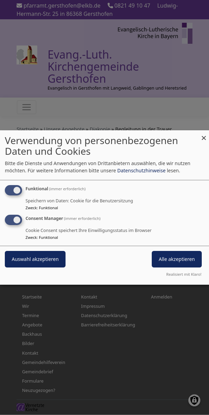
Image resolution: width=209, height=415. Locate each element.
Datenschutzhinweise (141, 170)
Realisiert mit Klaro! (183, 274)
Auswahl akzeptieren (35, 259)
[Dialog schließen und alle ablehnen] (204, 134)
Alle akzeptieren (177, 259)
